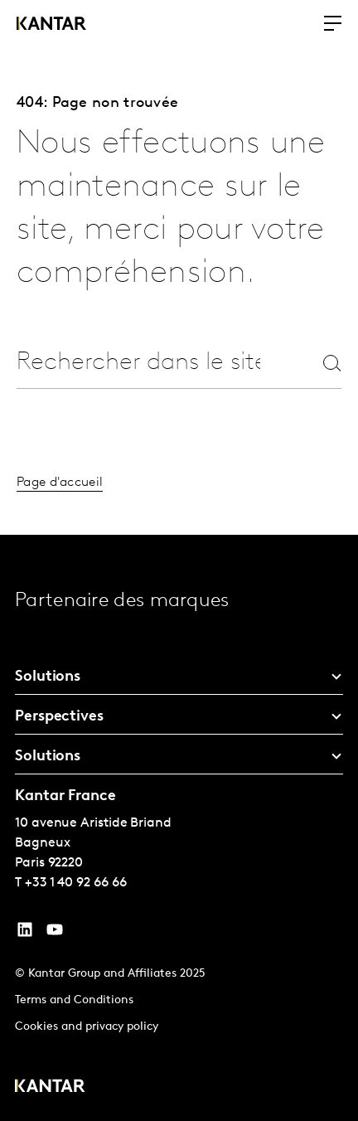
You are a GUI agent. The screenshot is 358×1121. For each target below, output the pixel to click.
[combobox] (138, 363)
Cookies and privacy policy (86, 1027)
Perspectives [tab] (59, 717)
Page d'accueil (60, 482)
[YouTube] (25, 934)
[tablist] (179, 828)
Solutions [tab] (47, 677)
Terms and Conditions (74, 1000)
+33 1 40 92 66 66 (76, 883)
